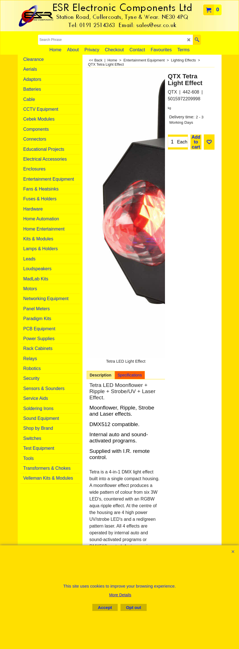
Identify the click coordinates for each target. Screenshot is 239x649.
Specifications (130, 375)
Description (100, 375)
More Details (120, 595)
